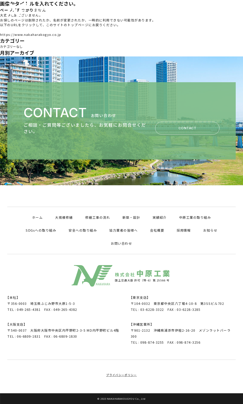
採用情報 (184, 230)
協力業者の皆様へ (123, 230)
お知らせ (210, 230)
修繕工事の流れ (97, 217)
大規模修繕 (64, 217)
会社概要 (157, 230)
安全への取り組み (83, 230)
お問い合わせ (121, 243)
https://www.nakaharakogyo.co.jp (30, 34)
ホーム (37, 217)
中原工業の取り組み (195, 217)
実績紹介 (160, 217)
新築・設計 (131, 217)
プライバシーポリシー (121, 375)
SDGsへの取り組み (41, 230)
